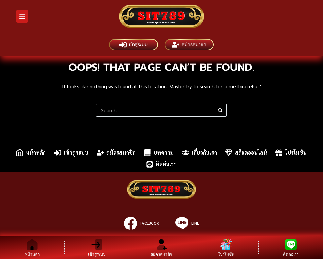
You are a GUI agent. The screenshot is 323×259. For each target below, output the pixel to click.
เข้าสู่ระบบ (133, 44)
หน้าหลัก (31, 152)
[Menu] (22, 16)
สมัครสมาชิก (189, 44)
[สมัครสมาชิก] (161, 247)
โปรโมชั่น (291, 152)
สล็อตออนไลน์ (246, 152)
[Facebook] (141, 223)
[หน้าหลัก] (32, 247)
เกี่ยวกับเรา (199, 152)
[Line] (187, 223)
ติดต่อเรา (161, 164)
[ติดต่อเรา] (291, 247)
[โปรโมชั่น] (226, 247)
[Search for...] (155, 110)
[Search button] (220, 110)
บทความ (159, 152)
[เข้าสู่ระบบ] (97, 247)
